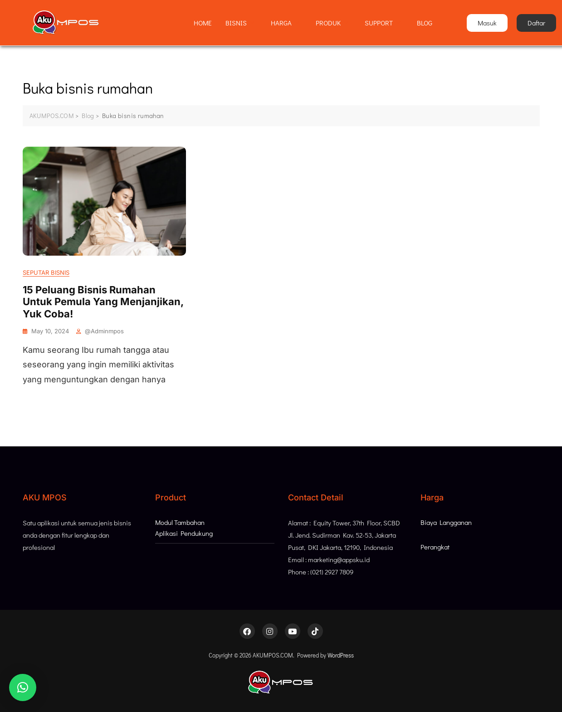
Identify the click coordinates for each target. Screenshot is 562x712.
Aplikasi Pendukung (184, 533)
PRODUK (332, 22)
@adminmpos (104, 331)
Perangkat (435, 546)
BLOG (424, 22)
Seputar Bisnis (46, 272)
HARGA (285, 22)
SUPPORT (383, 22)
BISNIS (239, 22)
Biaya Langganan (446, 522)
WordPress (340, 655)
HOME (203, 22)
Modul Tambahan (180, 522)
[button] (22, 687)
